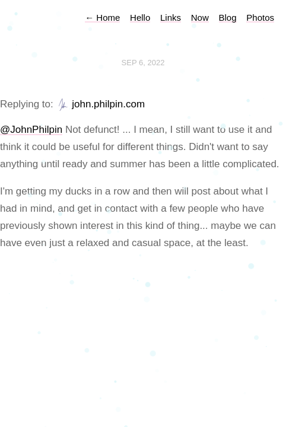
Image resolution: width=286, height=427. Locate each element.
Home (102, 17)
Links (170, 17)
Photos (260, 17)
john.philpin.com (108, 104)
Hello (140, 17)
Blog (228, 17)
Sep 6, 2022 (143, 62)
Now (200, 17)
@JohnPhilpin (31, 129)
